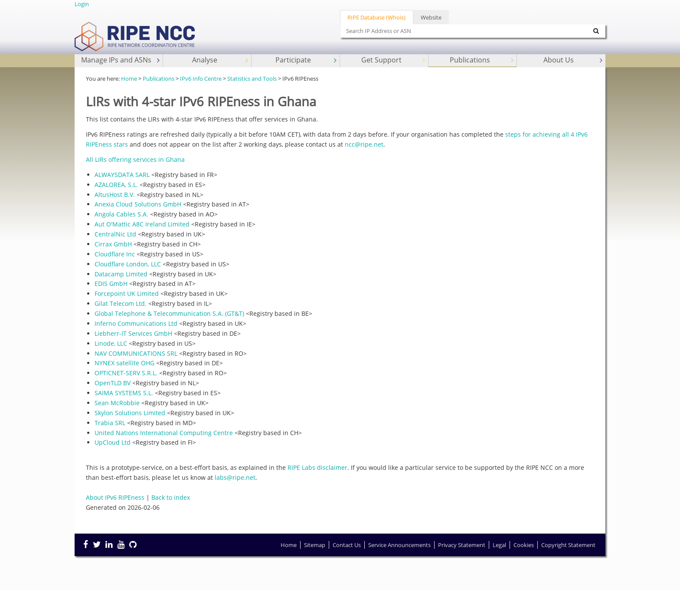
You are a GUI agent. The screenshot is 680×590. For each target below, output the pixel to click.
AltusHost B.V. (115, 194)
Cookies (523, 545)
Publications (482, 60)
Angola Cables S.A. (121, 214)
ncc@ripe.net (364, 144)
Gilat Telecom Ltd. (121, 303)
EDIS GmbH (111, 283)
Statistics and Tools (252, 78)
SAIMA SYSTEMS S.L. (124, 393)
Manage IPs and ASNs (121, 60)
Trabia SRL (110, 423)
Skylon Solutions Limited (130, 413)
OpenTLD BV (113, 383)
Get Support (394, 60)
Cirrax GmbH (113, 244)
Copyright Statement (568, 545)
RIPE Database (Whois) (376, 17)
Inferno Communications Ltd (136, 323)
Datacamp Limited (121, 274)
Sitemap (314, 545)
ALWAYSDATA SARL (122, 174)
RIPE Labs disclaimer (317, 467)
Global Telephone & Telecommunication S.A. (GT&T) (169, 313)
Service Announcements (399, 545)
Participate (306, 60)
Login (82, 4)
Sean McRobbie (117, 403)
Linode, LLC (111, 343)
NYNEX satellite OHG (124, 363)
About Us (573, 60)
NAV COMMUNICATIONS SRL (136, 353)
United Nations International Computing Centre (164, 433)
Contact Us (347, 545)
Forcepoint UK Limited (127, 293)
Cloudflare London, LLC (128, 264)
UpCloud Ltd (113, 442)
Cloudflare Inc (115, 254)
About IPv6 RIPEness (115, 497)
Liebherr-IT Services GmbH (133, 333)
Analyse (221, 60)
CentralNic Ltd (115, 234)
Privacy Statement (461, 545)
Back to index (170, 497)
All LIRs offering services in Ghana (135, 159)
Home (129, 78)
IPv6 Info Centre (201, 78)
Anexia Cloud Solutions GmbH (138, 204)
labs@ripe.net (235, 477)
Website (431, 17)
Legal (499, 545)
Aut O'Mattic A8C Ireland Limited (142, 224)
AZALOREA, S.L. (116, 184)
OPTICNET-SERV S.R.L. (126, 373)
